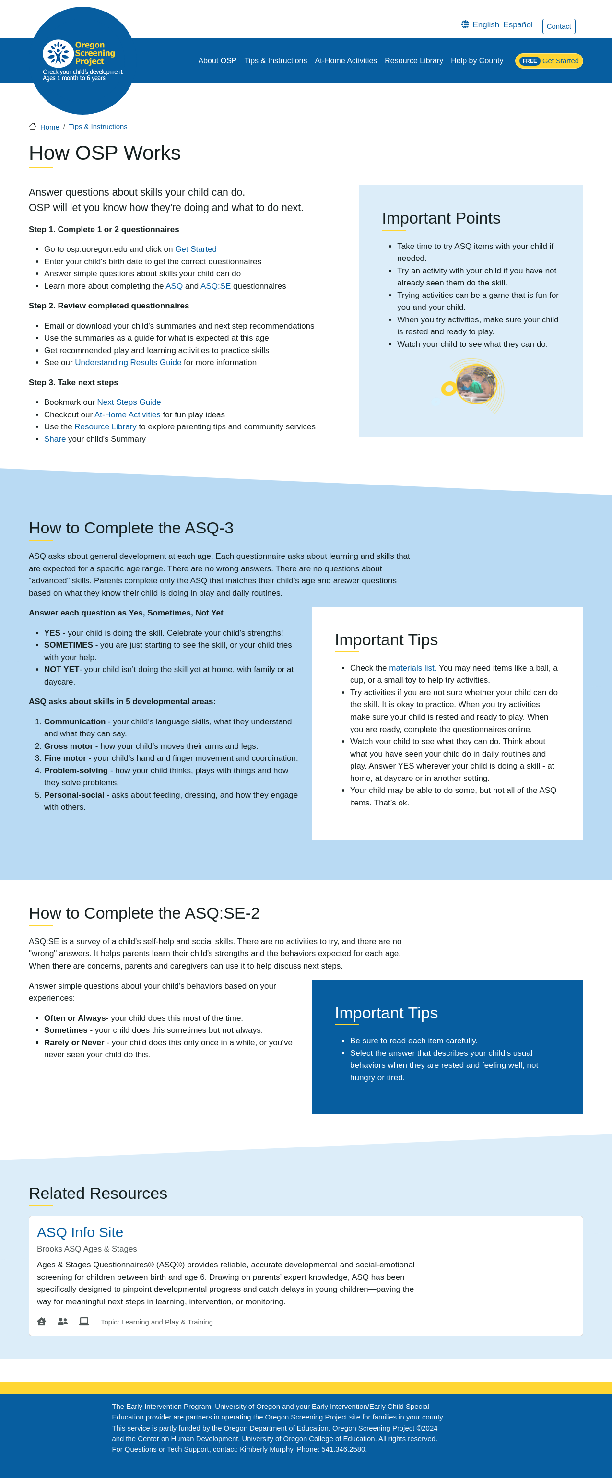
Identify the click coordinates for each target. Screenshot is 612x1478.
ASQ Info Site (80, 1232)
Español (517, 24)
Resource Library (414, 61)
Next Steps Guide (129, 402)
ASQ (175, 286)
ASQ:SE (215, 286)
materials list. (412, 668)
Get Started (549, 61)
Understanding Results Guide (128, 362)
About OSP (217, 61)
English (486, 24)
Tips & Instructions (275, 61)
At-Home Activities (346, 61)
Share (55, 439)
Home (49, 127)
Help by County (477, 61)
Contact (559, 26)
